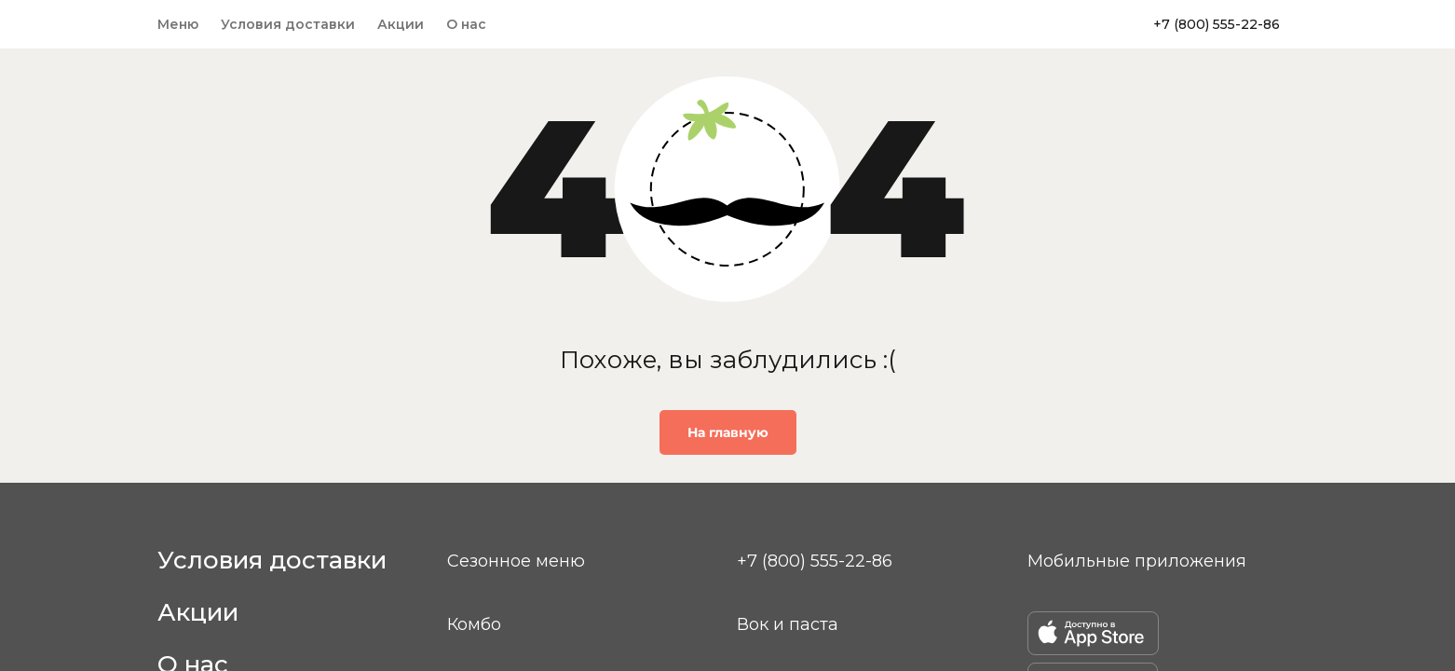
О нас (466, 24)
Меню (177, 24)
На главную (727, 432)
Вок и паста (787, 624)
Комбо (474, 624)
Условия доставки (288, 24)
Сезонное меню (516, 561)
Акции (400, 24)
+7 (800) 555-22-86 (1216, 24)
